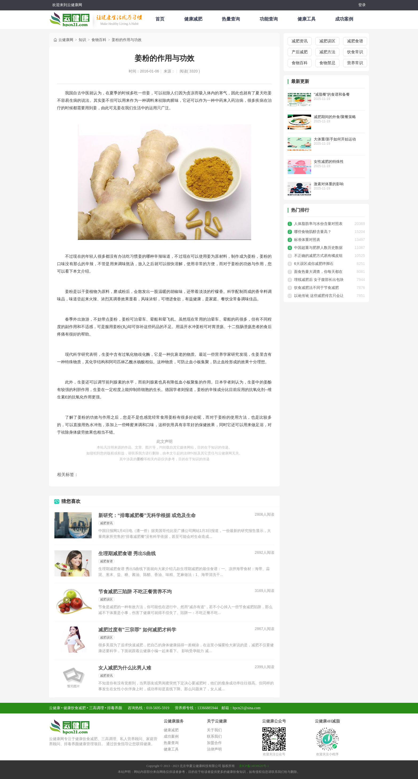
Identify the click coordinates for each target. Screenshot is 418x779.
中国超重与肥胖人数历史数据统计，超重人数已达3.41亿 (318, 248)
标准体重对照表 (307, 239)
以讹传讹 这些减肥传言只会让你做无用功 (319, 296)
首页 (159, 19)
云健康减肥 (71, 18)
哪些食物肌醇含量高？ (312, 231)
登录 (362, 5)
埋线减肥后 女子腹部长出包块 (319, 279)
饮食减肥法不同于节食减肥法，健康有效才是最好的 (316, 288)
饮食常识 (355, 52)
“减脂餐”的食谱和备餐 (332, 94)
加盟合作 (214, 743)
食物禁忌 (327, 62)
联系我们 (214, 736)
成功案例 (344, 19)
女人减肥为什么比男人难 (124, 668)
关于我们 (214, 730)
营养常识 (355, 62)
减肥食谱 (106, 561)
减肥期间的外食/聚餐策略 (335, 117)
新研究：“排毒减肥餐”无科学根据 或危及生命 (147, 515)
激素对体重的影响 (329, 184)
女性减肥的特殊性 (329, 161)
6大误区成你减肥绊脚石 (313, 263)
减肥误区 (106, 599)
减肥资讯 (106, 523)
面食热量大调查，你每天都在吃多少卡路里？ (318, 272)
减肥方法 (327, 52)
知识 (82, 39)
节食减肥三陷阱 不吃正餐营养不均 (135, 591)
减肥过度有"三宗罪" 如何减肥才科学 (137, 629)
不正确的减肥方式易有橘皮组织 (318, 256)
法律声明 (214, 749)
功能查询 (269, 19)
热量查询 (231, 19)
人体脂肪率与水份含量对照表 (318, 223)
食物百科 (98, 39)
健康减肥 (193, 19)
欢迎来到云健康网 (67, 5)
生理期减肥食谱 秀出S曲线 (127, 553)
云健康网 (63, 39)
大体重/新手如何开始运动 (335, 139)
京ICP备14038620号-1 (254, 766)
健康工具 (307, 19)
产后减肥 (300, 52)
